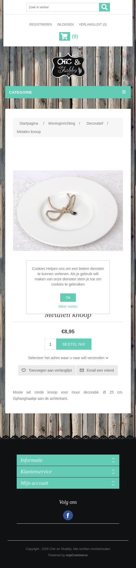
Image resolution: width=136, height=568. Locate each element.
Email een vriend (100, 370)
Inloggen (65, 24)
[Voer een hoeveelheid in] (50, 344)
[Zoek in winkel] (62, 7)
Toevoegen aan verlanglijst (50, 370)
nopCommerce (77, 555)
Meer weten (67, 306)
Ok (68, 297)
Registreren (40, 24)
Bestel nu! (74, 344)
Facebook (68, 515)
